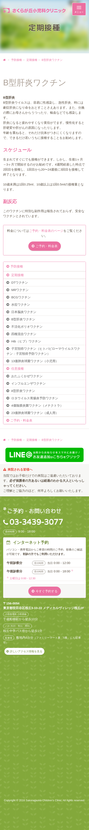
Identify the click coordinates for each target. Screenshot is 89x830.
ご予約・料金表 (47, 246)
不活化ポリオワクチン (26, 326)
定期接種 (17, 275)
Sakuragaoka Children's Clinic (43, 800)
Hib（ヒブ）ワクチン (25, 341)
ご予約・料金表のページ (46, 230)
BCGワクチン (20, 297)
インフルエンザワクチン (28, 383)
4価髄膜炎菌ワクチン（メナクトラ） (36, 405)
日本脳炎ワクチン (23, 312)
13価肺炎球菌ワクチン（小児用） (34, 361)
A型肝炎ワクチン (22, 391)
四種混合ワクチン (23, 334)
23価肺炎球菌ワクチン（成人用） (34, 413)
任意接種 (17, 368)
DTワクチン (19, 282)
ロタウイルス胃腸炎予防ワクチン (34, 398)
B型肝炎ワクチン (22, 319)
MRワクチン (19, 290)
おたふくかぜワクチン (26, 376)
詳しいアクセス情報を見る (26, 651)
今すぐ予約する (47, 591)
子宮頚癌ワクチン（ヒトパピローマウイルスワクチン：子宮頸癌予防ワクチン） (43, 351)
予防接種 (16, 266)
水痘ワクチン (20, 304)
